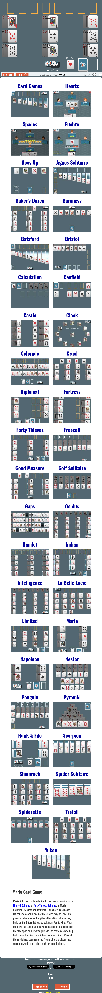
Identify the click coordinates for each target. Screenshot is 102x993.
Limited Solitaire (21, 905)
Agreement (40, 986)
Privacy (62, 986)
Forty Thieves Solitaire (45, 905)
